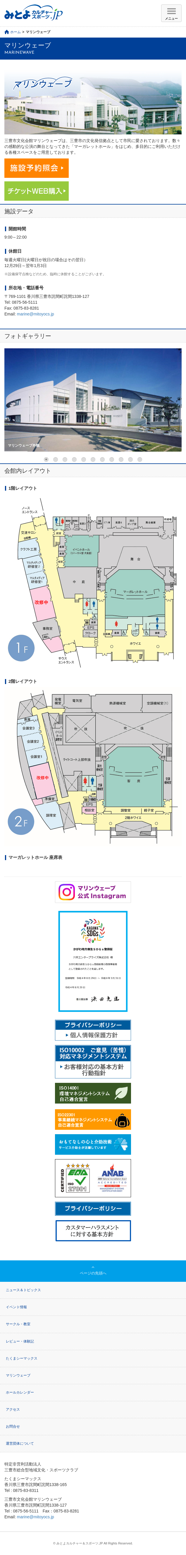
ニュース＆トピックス (23, 1290)
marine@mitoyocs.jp (35, 314)
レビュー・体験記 (20, 1341)
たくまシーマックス (21, 1358)
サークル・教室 (18, 1324)
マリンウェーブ (18, 1375)
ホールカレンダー (20, 1392)
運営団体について (20, 1443)
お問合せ (13, 1426)
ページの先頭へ (93, 1273)
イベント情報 (16, 1307)
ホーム (15, 32)
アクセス (13, 1409)
